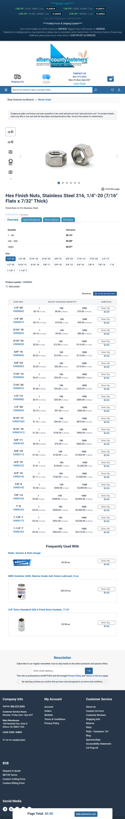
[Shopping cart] (110, 79)
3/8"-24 (69, 258)
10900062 (18, 377)
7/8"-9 (91, 264)
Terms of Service (94, 676)
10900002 (18, 311)
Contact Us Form (95, 711)
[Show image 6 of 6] (79, 183)
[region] (62, 156)
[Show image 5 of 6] (75, 183)
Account (48, 707)
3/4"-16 (80, 264)
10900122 (18, 465)
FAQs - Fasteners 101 (97, 731)
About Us (91, 707)
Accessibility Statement (98, 743)
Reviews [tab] (68, 219)
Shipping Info (93, 719)
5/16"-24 (46, 258)
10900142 (18, 487)
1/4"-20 (10, 258)
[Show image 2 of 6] (63, 183)
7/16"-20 (93, 258)
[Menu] (6, 90)
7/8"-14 (101, 264)
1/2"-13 (105, 258)
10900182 (18, 531)
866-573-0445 (79, 76)
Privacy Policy (74, 676)
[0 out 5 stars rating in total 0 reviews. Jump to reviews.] (17, 215)
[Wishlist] (112, 90)
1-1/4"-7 (23, 270)
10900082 (18, 399)
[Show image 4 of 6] (71, 183)
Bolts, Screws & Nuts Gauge (24, 553)
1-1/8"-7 (11, 270)
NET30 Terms (10, 775)
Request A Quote (12, 771)
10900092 (18, 410)
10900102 (18, 443)
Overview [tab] (12, 219)
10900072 (18, 388)
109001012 (18, 432)
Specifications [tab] (31, 219)
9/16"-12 (22, 264)
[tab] (51, 219)
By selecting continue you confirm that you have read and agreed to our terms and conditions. (62, 682)
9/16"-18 (35, 264)
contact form (19, 740)
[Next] (117, 156)
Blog (88, 735)
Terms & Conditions (54, 719)
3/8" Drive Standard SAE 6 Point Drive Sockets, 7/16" (38, 609)
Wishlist (48, 715)
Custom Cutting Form (14, 779)
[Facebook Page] (5, 809)
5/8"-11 (46, 264)
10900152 (18, 498)
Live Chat (79, 83)
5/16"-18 (33, 258)
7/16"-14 (81, 258)
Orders (48, 711)
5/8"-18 (58, 264)
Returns (90, 723)
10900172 (18, 520)
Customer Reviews (96, 715)
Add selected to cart (86, 814)
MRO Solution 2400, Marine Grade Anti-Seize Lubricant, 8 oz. (43, 576)
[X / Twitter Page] (11, 809)
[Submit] (89, 670)
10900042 (18, 355)
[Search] (95, 90)
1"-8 (112, 264)
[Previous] (20, 156)
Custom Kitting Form (14, 783)
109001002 (18, 421)
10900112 (18, 454)
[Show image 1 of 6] (59, 183)
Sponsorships (93, 739)
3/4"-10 (69, 264)
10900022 (18, 333)
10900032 (18, 344)
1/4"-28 (21, 258)
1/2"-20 (10, 264)
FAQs (89, 727)
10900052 (18, 366)
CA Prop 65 (92, 747)
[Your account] (119, 90)
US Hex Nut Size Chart (105, 294)
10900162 (18, 509)
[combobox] (51, 90)
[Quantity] (106, 308)
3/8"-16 (58, 258)
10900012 (18, 322)
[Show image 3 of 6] (67, 183)
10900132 (18, 476)
